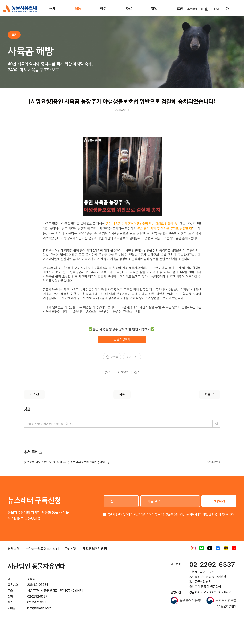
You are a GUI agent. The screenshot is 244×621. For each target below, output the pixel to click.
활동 (78, 8)
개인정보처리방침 (95, 548)
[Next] (209, 394)
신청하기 (219, 501)
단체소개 (14, 548)
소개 (52, 8)
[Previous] (34, 394)
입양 (154, 8)
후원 (180, 8)
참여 (103, 8)
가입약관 (71, 548)
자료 (129, 8)
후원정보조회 (195, 9)
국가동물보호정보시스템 (42, 548)
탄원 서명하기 (122, 339)
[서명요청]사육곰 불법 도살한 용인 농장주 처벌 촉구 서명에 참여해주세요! (66, 462)
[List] (122, 394)
